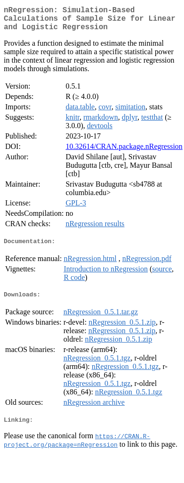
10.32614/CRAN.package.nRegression (123, 152)
